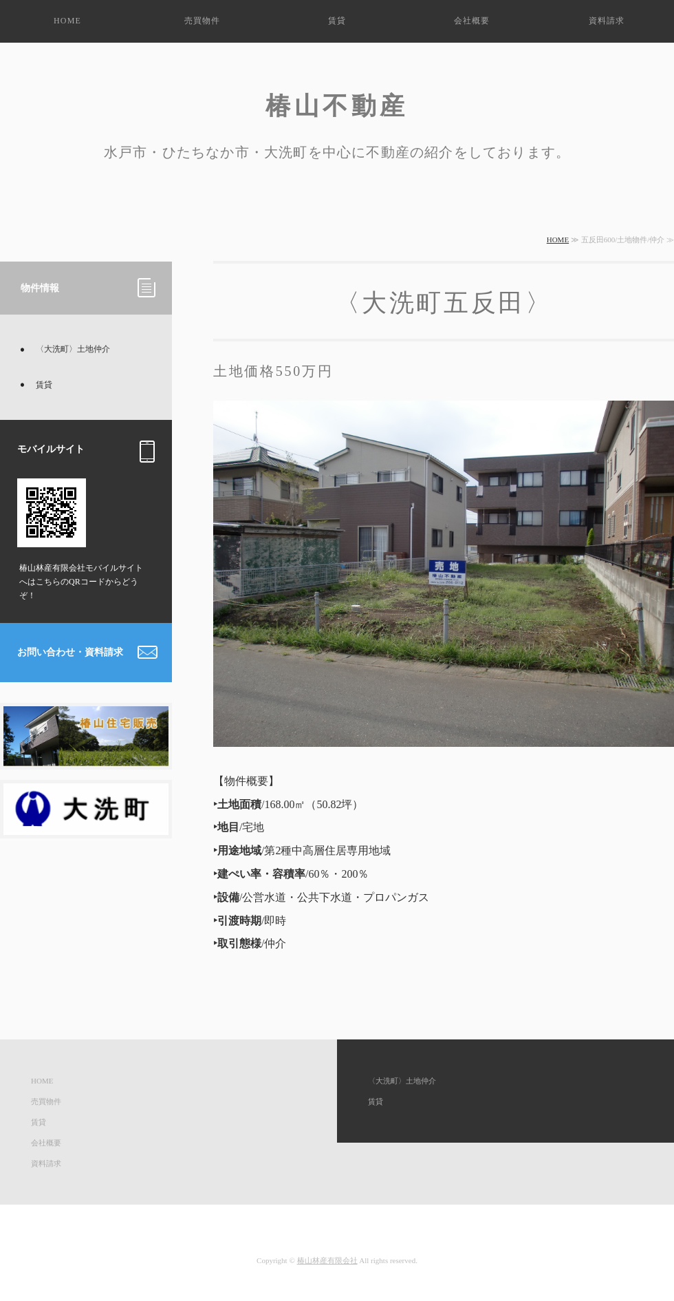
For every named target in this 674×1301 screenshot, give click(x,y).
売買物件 (202, 20)
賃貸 (337, 20)
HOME (67, 20)
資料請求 (607, 20)
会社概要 (472, 20)
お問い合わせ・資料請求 (70, 652)
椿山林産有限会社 (327, 1260)
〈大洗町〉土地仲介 (73, 349)
